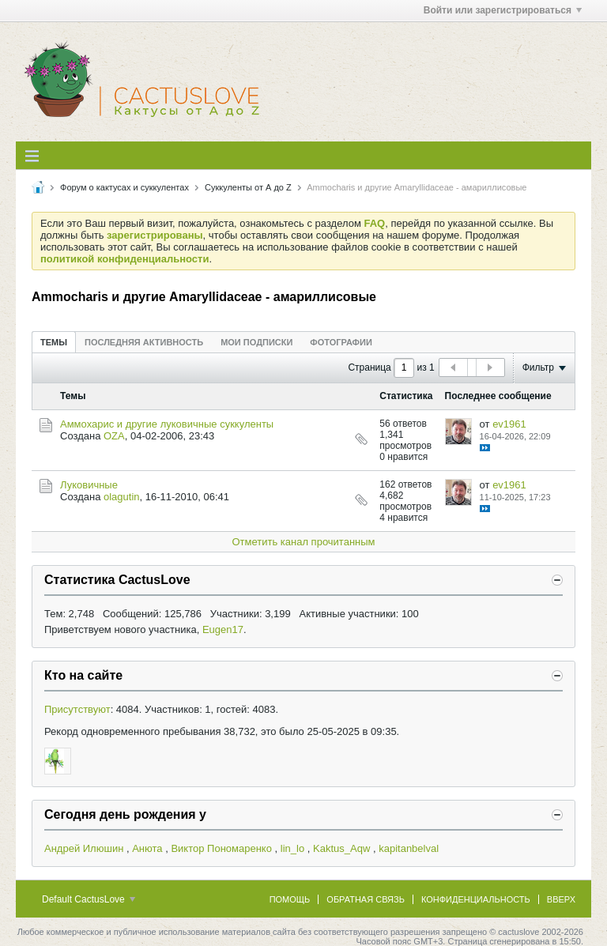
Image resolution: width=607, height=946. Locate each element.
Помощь (290, 899)
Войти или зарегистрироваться (503, 10)
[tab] (54, 341)
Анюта (147, 848)
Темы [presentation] (53, 342)
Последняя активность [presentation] (144, 342)
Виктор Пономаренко (221, 848)
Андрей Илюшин (83, 848)
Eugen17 (222, 629)
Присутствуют (77, 709)
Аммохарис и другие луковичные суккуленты (166, 424)
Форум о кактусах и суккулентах (124, 187)
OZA (114, 436)
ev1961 (509, 424)
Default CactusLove (88, 899)
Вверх (561, 899)
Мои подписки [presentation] (256, 342)
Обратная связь (365, 899)
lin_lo (292, 848)
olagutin (122, 497)
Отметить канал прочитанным (303, 542)
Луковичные (89, 485)
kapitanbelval (409, 848)
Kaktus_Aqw (341, 848)
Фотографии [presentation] (340, 342)
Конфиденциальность (475, 899)
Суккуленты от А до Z (248, 187)
